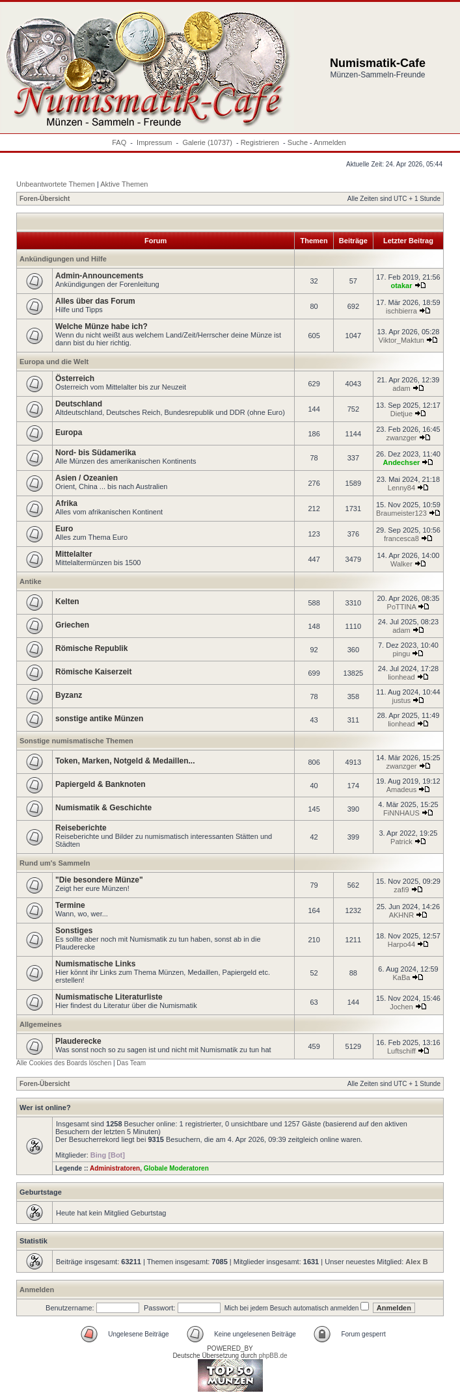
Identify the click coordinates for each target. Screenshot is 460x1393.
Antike (31, 581)
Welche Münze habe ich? (101, 326)
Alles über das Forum (95, 301)
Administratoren (115, 1168)
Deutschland (78, 403)
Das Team (131, 1063)
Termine (70, 905)
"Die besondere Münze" (99, 879)
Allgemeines (41, 1024)
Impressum (154, 142)
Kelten (67, 601)
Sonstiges (73, 930)
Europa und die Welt (54, 361)
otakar (401, 285)
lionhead (401, 677)
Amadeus (401, 789)
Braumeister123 (401, 513)
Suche (298, 142)
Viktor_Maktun (401, 340)
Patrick (401, 841)
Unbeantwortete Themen (55, 184)
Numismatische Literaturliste (109, 997)
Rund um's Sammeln (55, 863)
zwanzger (401, 438)
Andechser (401, 462)
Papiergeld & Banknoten (100, 784)
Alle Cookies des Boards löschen (63, 1063)
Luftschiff (401, 1051)
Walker (401, 564)
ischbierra (401, 311)
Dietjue (401, 414)
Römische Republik (91, 648)
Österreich (74, 378)
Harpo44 (401, 944)
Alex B (416, 1262)
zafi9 (401, 890)
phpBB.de (273, 1355)
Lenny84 (401, 488)
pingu (401, 653)
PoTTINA (401, 607)
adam (401, 388)
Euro (64, 528)
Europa (68, 432)
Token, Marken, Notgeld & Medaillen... (125, 760)
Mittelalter (73, 554)
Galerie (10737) (207, 142)
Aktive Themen (124, 184)
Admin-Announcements (99, 275)
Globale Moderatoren (176, 1168)
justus (401, 700)
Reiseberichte (81, 827)
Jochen (401, 1007)
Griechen (72, 625)
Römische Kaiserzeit (93, 671)
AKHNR (401, 915)
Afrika (66, 503)
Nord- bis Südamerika (95, 452)
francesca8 (401, 538)
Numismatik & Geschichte (103, 807)
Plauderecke (78, 1041)
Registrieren (260, 142)
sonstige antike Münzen (99, 718)
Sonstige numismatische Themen (76, 741)
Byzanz (68, 695)
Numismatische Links (95, 963)
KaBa (401, 977)
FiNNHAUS (401, 813)
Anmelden (330, 142)
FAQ (119, 142)
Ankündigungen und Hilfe (63, 259)
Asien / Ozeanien (86, 478)
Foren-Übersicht (45, 198)
